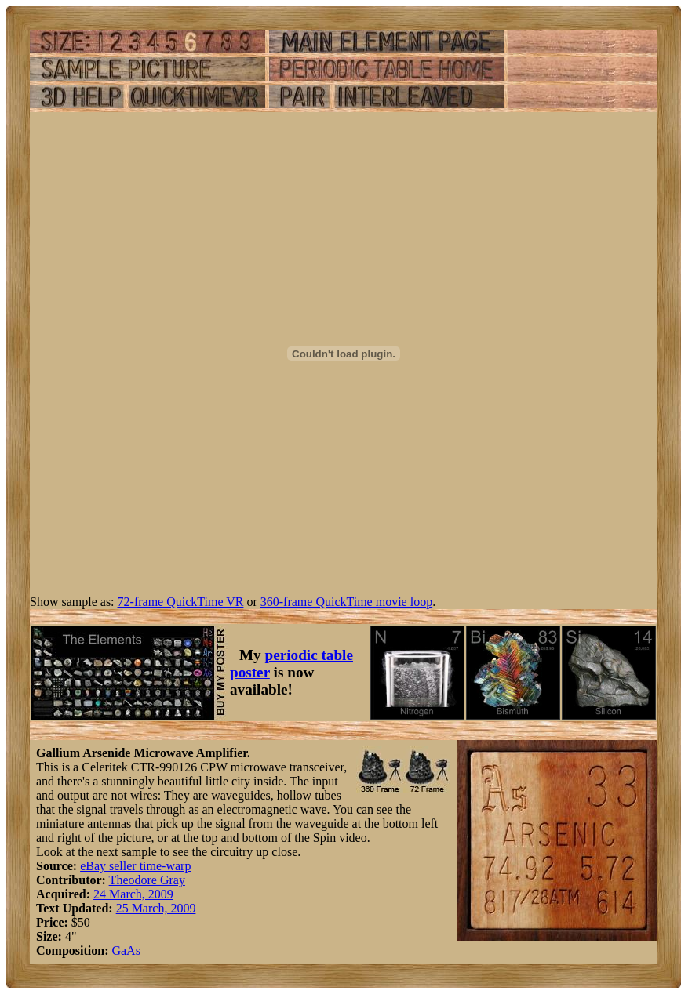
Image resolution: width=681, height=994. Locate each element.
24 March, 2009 (133, 894)
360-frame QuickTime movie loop (346, 601)
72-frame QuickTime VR (181, 601)
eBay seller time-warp (135, 865)
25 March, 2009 (156, 908)
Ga (118, 950)
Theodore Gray (147, 880)
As (133, 950)
